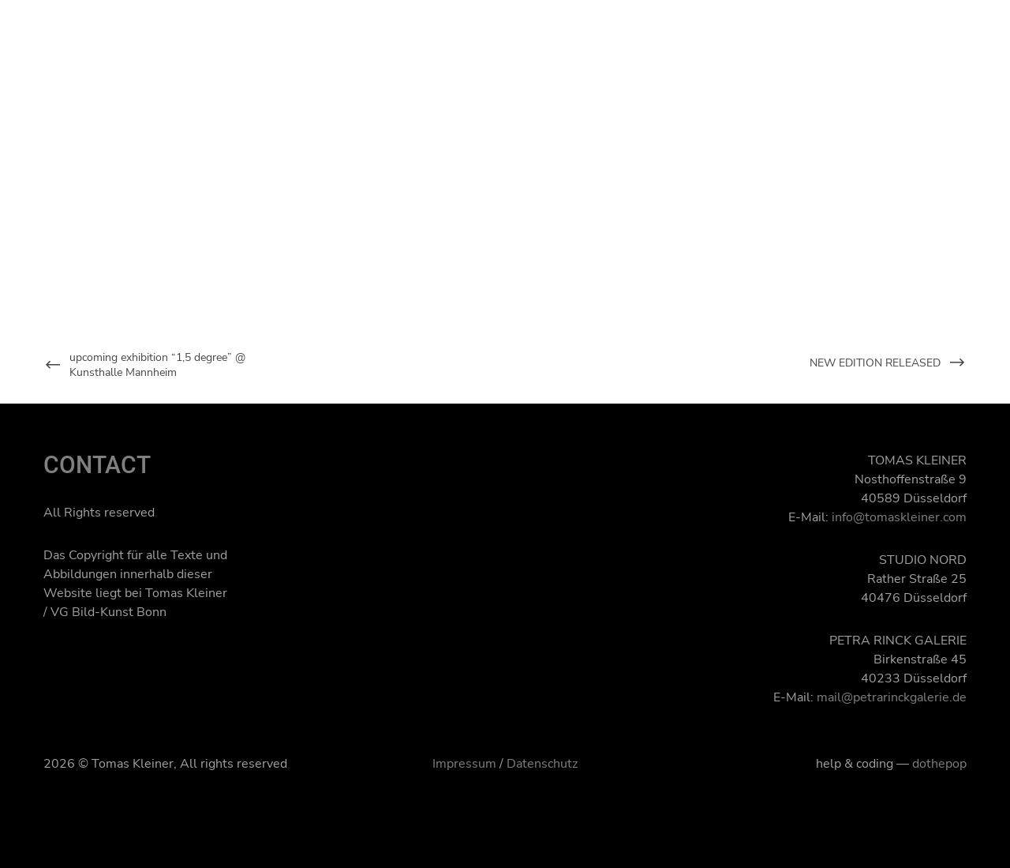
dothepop (939, 763)
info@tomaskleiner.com (899, 517)
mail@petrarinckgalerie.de (892, 697)
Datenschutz (542, 763)
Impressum (464, 763)
